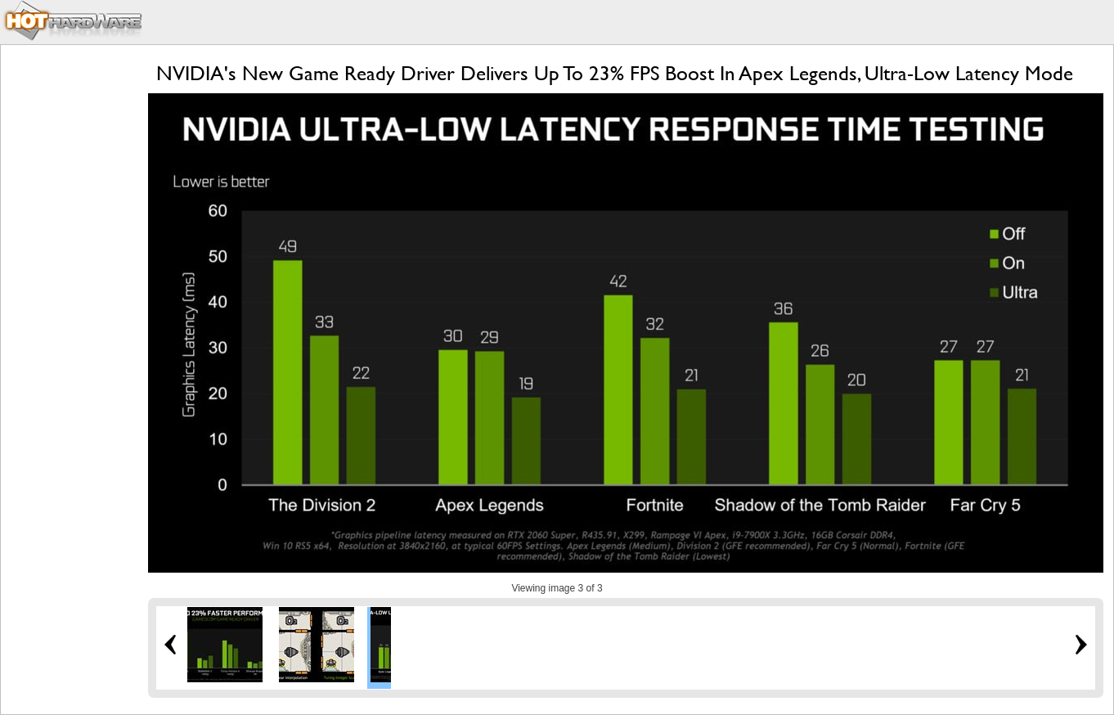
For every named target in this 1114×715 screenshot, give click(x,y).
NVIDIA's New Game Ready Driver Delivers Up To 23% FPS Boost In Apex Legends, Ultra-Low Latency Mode (614, 73)
